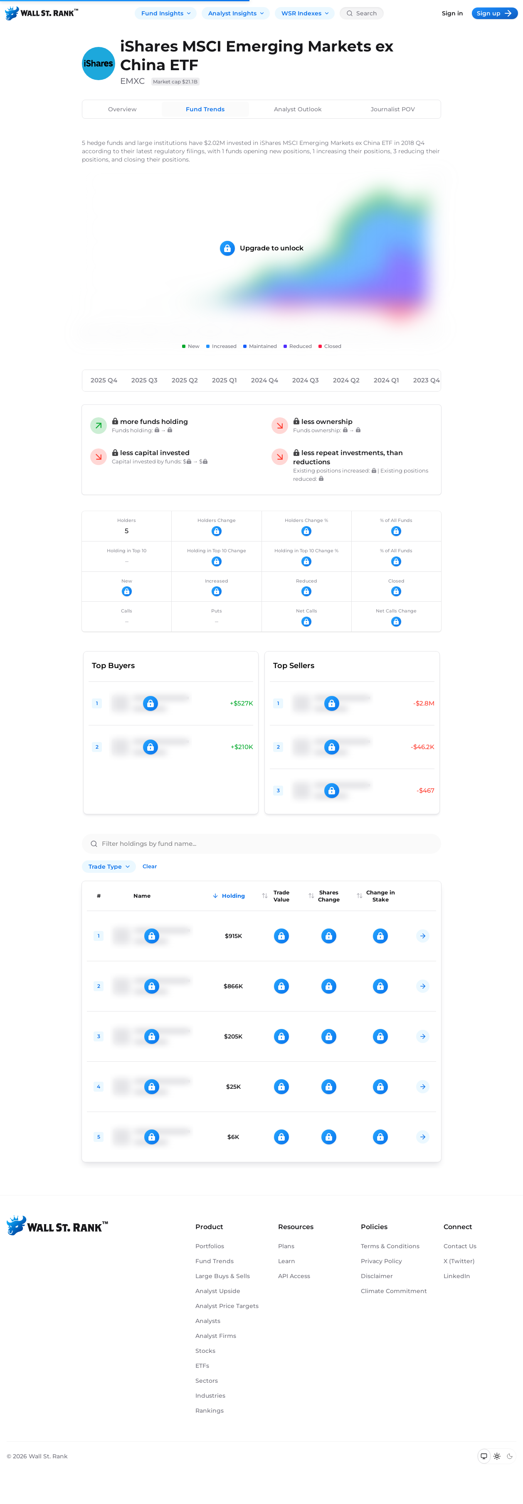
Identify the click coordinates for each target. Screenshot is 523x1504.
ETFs (202, 1365)
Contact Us (460, 1246)
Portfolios (209, 1246)
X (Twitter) (459, 1261)
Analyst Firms (215, 1336)
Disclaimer (377, 1276)
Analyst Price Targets (227, 1306)
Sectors (206, 1380)
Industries (210, 1395)
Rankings (209, 1410)
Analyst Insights (236, 13)
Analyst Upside (217, 1291)
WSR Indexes (305, 13)
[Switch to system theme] (484, 1456)
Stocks (205, 1351)
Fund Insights (166, 13)
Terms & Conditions (390, 1246)
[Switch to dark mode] (509, 1456)
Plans (286, 1246)
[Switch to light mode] (497, 1456)
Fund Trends (205, 109)
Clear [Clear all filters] (150, 866)
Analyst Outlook (298, 109)
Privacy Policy (381, 1261)
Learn (286, 1261)
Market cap (175, 81)
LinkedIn (457, 1276)
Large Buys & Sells (222, 1276)
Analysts (207, 1321)
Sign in (452, 13)
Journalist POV (393, 109)
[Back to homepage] (41, 13)
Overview (122, 109)
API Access (294, 1276)
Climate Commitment (394, 1291)
